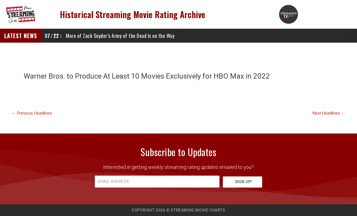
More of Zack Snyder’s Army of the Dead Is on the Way (109, 35)
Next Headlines (329, 113)
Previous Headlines (32, 113)
